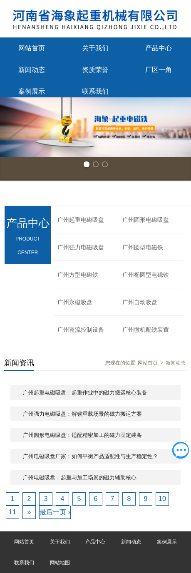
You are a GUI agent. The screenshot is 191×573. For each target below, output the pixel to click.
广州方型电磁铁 (77, 275)
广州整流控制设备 (80, 330)
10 (162, 498)
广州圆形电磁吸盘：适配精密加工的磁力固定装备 (82, 435)
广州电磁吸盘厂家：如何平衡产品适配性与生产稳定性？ (90, 456)
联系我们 (95, 91)
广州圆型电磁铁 (142, 247)
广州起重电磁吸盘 (80, 220)
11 (12, 512)
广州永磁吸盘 (74, 302)
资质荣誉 (95, 69)
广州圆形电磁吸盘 (145, 220)
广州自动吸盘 (139, 302)
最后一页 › (55, 512)
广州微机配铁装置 (145, 330)
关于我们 (95, 48)
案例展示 (31, 91)
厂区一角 (158, 69)
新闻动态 (31, 69)
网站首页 (31, 48)
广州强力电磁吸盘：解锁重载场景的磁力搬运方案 (82, 414)
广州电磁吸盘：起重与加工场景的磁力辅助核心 (79, 477)
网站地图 (60, 563)
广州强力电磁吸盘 (80, 247)
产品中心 (158, 48)
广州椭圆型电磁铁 (145, 275)
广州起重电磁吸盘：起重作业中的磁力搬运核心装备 (85, 392)
